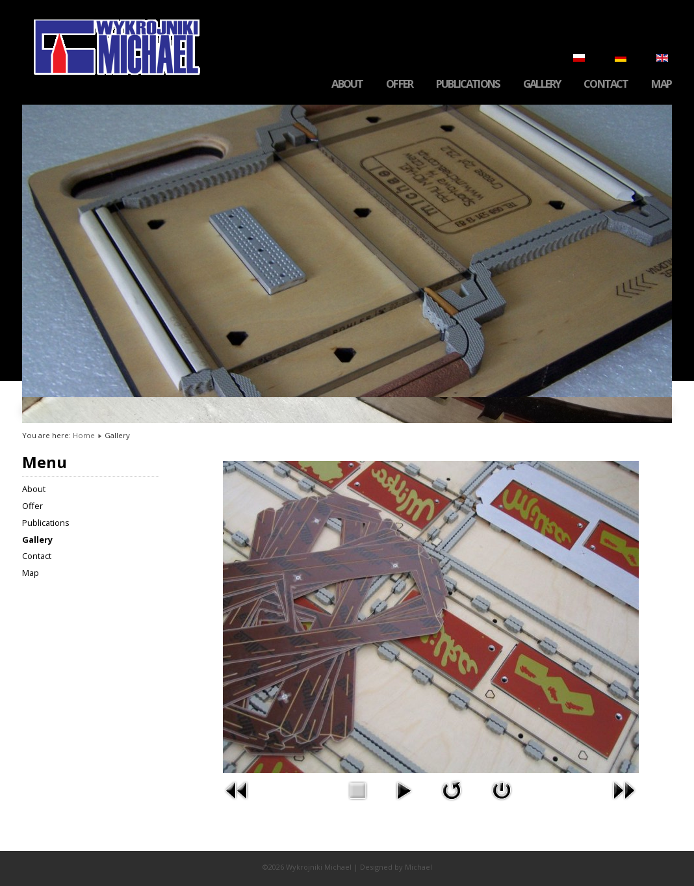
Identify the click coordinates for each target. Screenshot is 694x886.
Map (661, 84)
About (347, 84)
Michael (418, 867)
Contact (606, 84)
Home (84, 435)
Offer (399, 84)
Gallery (541, 84)
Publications (468, 84)
